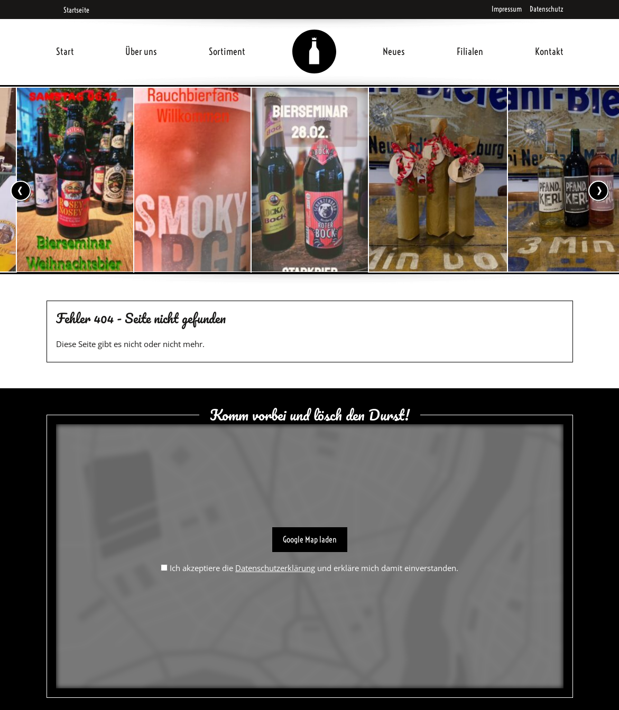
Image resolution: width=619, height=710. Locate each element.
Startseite (72, 10)
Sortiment (227, 51)
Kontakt (549, 51)
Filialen (470, 51)
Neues (394, 51)
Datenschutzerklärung (275, 568)
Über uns (141, 51)
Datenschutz (546, 9)
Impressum (507, 9)
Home (314, 39)
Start (65, 51)
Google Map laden (310, 539)
